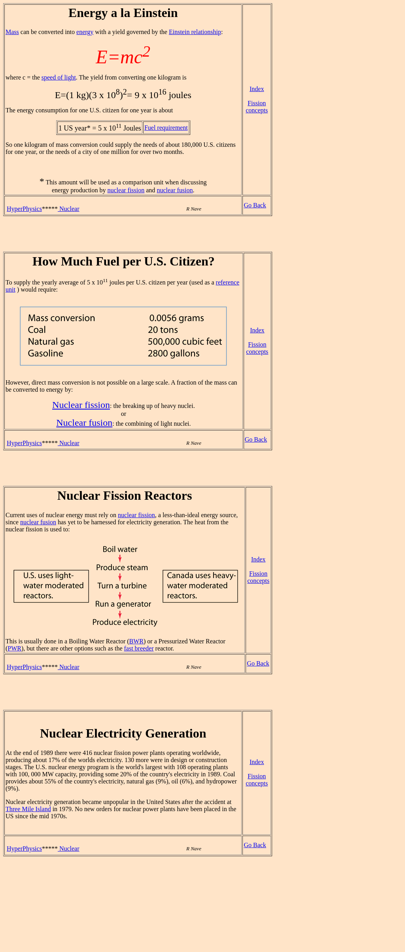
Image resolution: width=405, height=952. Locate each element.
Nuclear (68, 208)
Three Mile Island (28, 809)
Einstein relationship (195, 31)
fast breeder (138, 648)
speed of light (59, 77)
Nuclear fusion (84, 422)
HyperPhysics (24, 208)
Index (257, 88)
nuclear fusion (175, 190)
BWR (136, 641)
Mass (12, 31)
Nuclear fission (81, 405)
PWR (14, 648)
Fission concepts (257, 107)
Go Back (255, 205)
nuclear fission (126, 190)
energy (84, 31)
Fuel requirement (166, 127)
